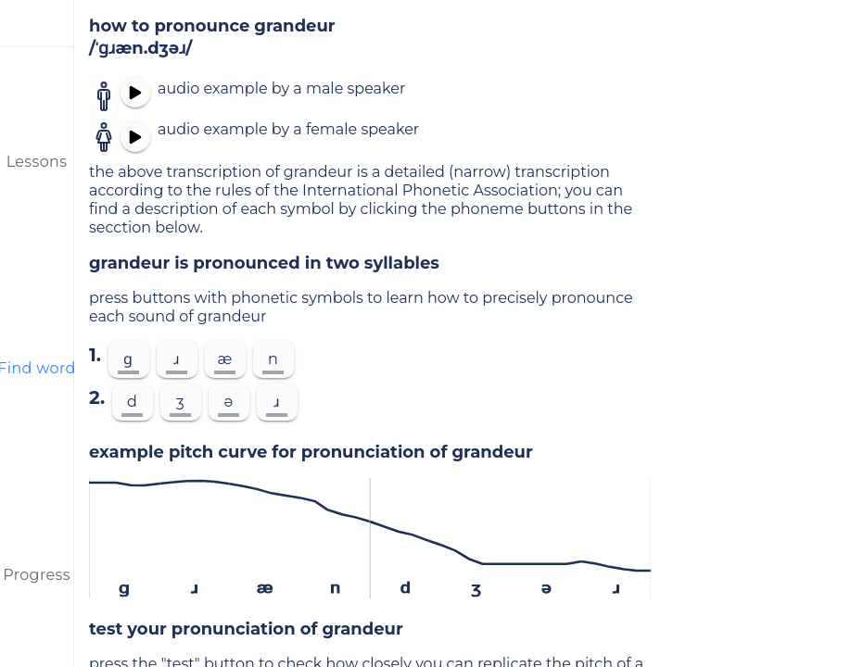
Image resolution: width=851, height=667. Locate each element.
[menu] (37, 23)
